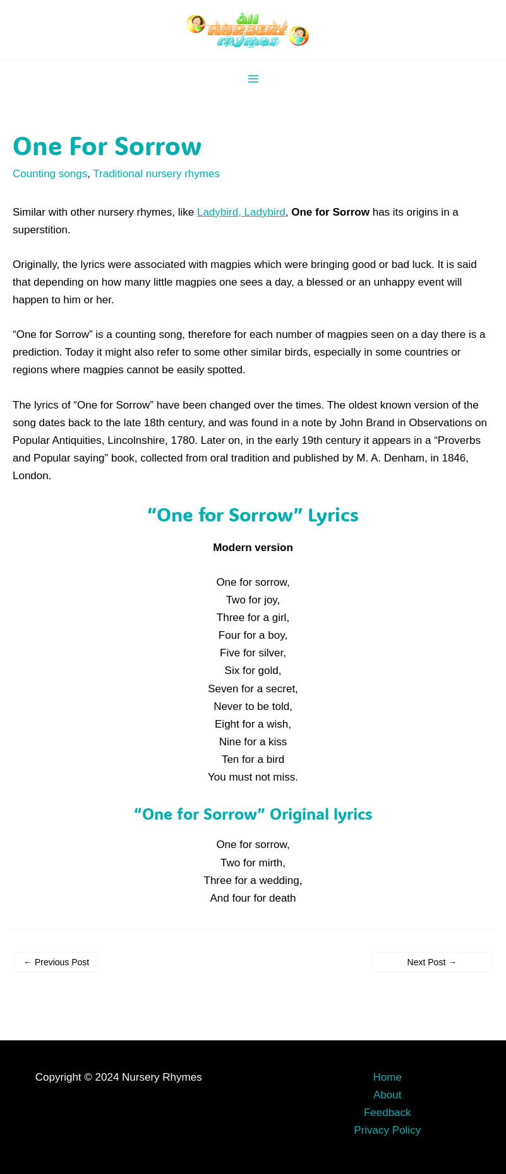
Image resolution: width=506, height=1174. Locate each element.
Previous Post (56, 962)
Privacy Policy (387, 1130)
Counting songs (50, 174)
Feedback (387, 1113)
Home (387, 1077)
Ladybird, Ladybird (241, 212)
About (387, 1095)
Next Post (432, 962)
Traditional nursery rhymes (156, 174)
